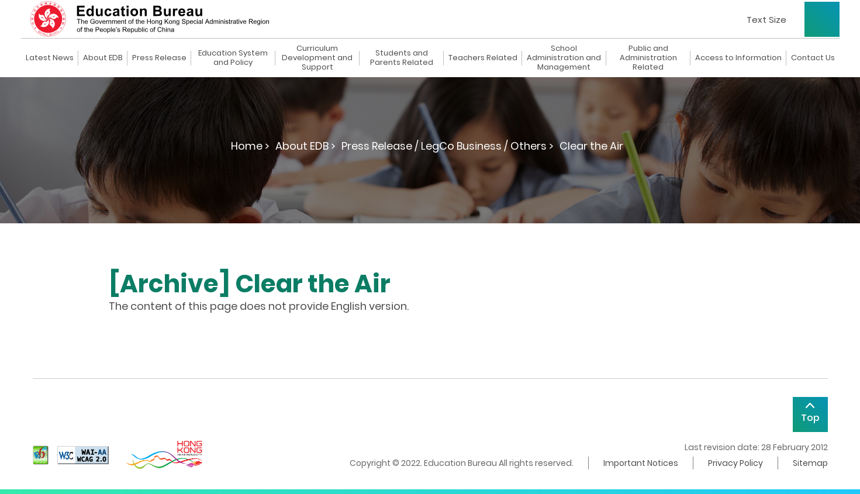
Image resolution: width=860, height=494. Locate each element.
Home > (250, 146)
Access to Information (738, 58)
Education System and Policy (233, 58)
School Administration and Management (564, 58)
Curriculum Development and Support (317, 58)
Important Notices (640, 463)
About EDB (103, 58)
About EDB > (305, 146)
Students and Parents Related (401, 58)
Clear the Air (591, 146)
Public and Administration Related (648, 58)
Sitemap (810, 463)
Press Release (159, 58)
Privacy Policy (735, 463)
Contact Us (813, 58)
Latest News (50, 58)
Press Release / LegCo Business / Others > (447, 146)
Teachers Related (482, 58)
